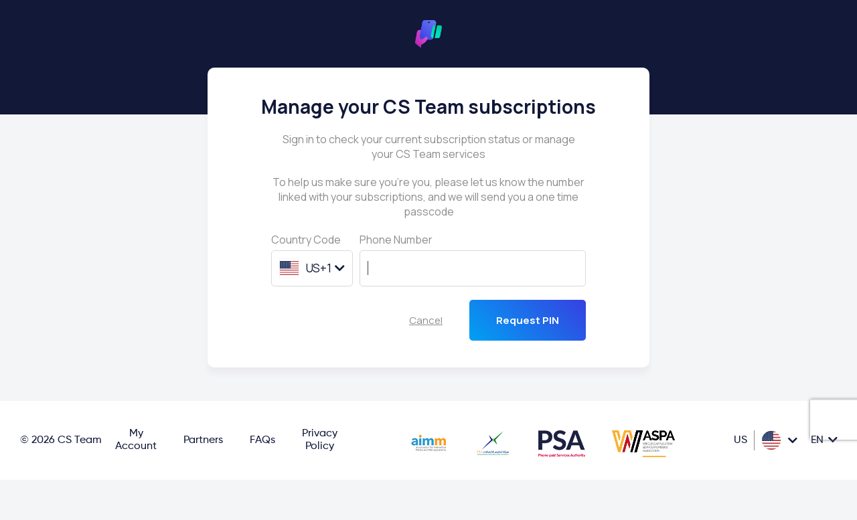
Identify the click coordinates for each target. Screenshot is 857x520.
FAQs (262, 440)
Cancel (426, 320)
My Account (136, 440)
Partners (203, 440)
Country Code (306, 239)
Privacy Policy (319, 440)
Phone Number (396, 239)
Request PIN (527, 320)
